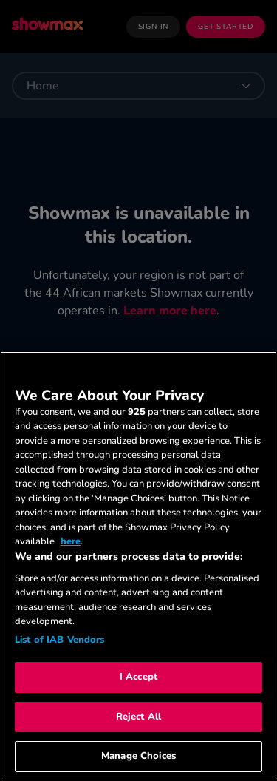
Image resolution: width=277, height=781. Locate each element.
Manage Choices (138, 756)
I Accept (138, 676)
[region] (138, 566)
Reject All (138, 716)
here (71, 541)
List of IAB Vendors (59, 639)
